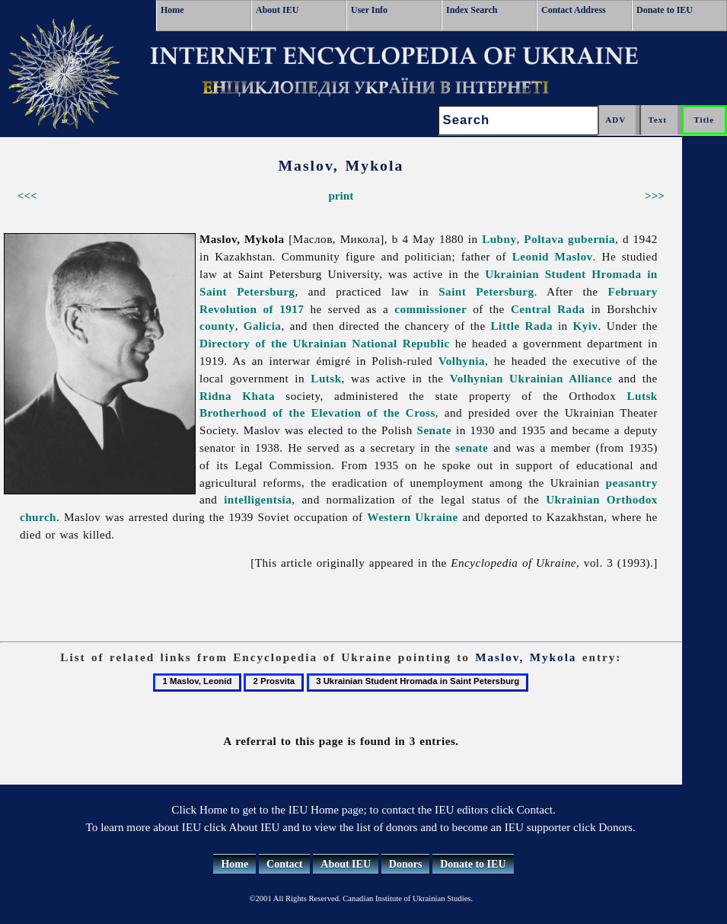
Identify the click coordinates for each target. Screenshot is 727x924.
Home (172, 10)
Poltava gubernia (569, 238)
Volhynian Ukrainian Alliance (531, 378)
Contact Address (573, 10)
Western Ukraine (412, 516)
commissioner (430, 308)
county (217, 325)
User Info (369, 10)
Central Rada (548, 308)
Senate (433, 430)
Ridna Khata (237, 395)
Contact (284, 864)
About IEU (277, 10)
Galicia (263, 325)
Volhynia (461, 360)
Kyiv (585, 325)
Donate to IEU (664, 10)
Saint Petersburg (486, 291)
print (340, 195)
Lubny (499, 238)
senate (471, 447)
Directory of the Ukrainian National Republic (324, 343)
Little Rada (522, 325)
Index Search (471, 10)
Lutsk (326, 378)
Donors (405, 864)
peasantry (632, 482)
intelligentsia (258, 499)
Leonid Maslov (552, 256)
